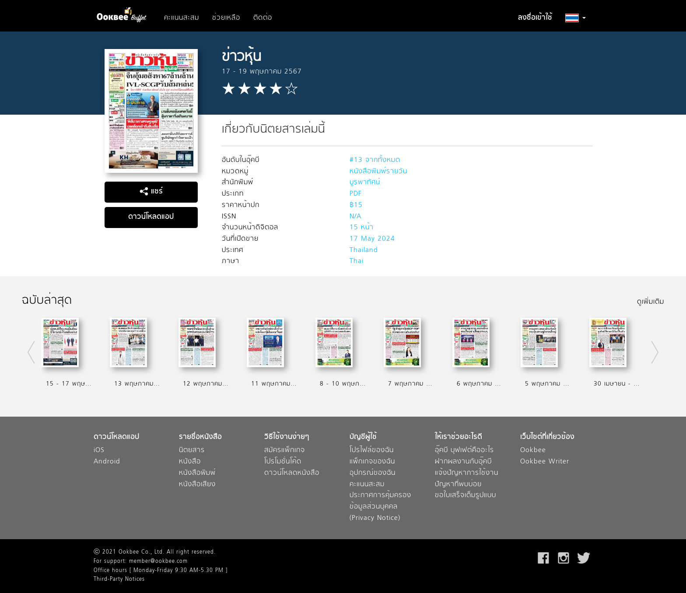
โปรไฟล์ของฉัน (372, 450)
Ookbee (533, 450)
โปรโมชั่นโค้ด (282, 461)
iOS (99, 450)
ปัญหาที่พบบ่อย (458, 484)
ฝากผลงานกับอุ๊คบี (463, 461)
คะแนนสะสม (181, 18)
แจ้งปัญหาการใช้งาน (466, 473)
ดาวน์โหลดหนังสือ (291, 473)
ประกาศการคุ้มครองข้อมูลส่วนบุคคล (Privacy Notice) (380, 506)
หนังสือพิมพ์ (197, 473)
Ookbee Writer (544, 461)
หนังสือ (190, 461)
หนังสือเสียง (197, 484)
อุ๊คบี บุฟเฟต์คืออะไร (464, 450)
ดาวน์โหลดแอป (151, 217)
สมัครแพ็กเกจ (284, 450)
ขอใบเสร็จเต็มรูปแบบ (465, 495)
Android (107, 461)
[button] (575, 18)
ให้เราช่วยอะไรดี (458, 437)
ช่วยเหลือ (226, 18)
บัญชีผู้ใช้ (363, 437)
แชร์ (151, 191)
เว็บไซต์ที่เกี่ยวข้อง (547, 437)
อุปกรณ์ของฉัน (373, 473)
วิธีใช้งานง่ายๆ (286, 437)
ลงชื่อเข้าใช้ (535, 18)
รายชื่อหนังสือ (200, 437)
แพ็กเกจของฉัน (372, 461)
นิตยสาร (192, 450)
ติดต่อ (262, 18)
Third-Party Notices (119, 579)
